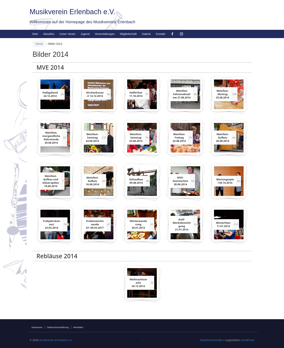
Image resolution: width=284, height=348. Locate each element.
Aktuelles (48, 34)
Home (39, 43)
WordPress (247, 340)
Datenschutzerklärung (58, 327)
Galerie (146, 34)
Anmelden (78, 327)
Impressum (37, 327)
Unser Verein (67, 34)
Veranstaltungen (105, 34)
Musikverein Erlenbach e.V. (72, 12)
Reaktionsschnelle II (212, 340)
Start (35, 34)
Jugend (85, 34)
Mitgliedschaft (128, 34)
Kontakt (160, 34)
